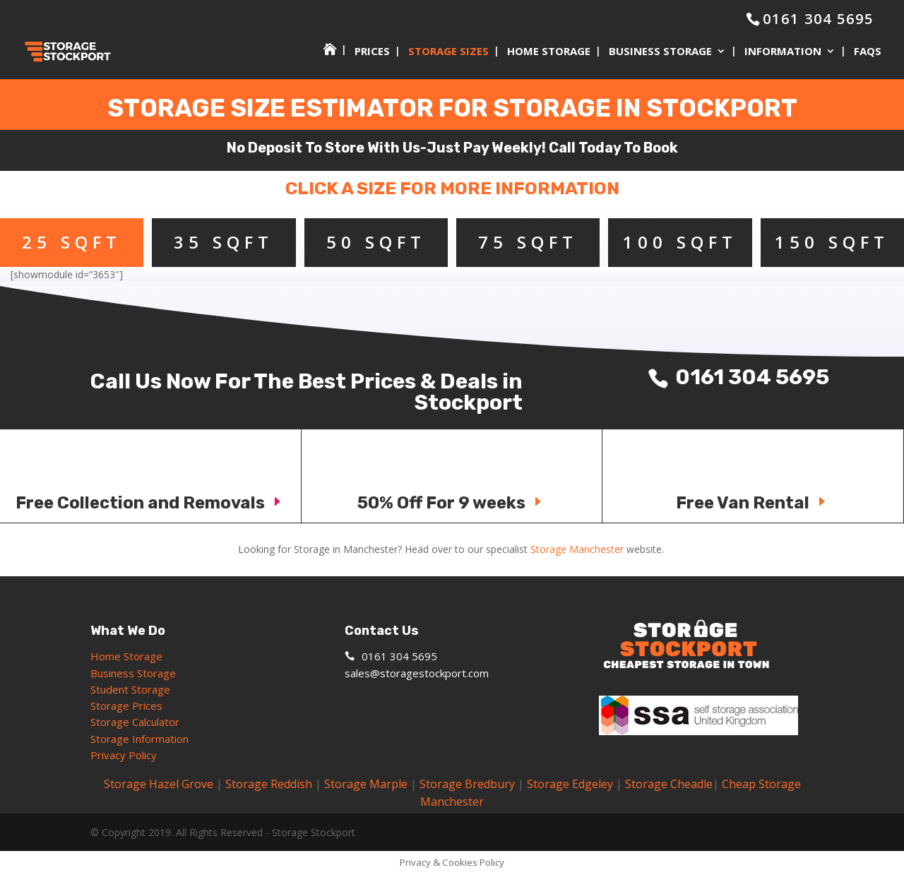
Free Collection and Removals (150, 503)
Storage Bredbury (467, 784)
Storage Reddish (268, 784)
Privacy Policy (123, 755)
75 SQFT (528, 242)
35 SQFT (223, 242)
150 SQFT (832, 242)
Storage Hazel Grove (158, 784)
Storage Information (140, 739)
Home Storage (548, 52)
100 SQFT (680, 242)
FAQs (867, 52)
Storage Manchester (577, 549)
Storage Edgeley (570, 784)
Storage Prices (126, 705)
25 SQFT (71, 242)
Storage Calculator (134, 722)
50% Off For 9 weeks (451, 503)
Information (782, 52)
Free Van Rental (753, 503)
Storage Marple (366, 784)
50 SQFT (376, 242)
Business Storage (660, 52)
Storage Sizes (448, 52)
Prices (372, 52)
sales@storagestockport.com (417, 673)
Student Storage (130, 689)
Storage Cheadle (669, 784)
